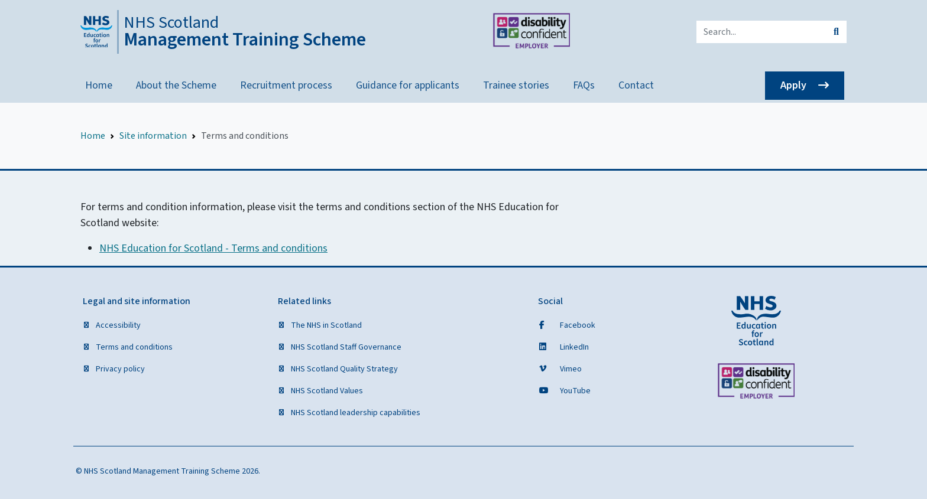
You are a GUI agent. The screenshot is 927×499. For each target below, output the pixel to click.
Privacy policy (119, 369)
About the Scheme (176, 85)
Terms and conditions (133, 347)
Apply (793, 85)
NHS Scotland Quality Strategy (343, 369)
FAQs (584, 85)
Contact (636, 85)
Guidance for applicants (407, 85)
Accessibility (117, 325)
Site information (153, 135)
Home (98, 85)
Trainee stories (516, 85)
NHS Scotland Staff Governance (345, 347)
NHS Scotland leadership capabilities (354, 413)
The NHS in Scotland (325, 325)
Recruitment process (286, 85)
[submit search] (836, 32)
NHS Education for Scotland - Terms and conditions (213, 248)
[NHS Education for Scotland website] (756, 320)
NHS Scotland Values (326, 391)
